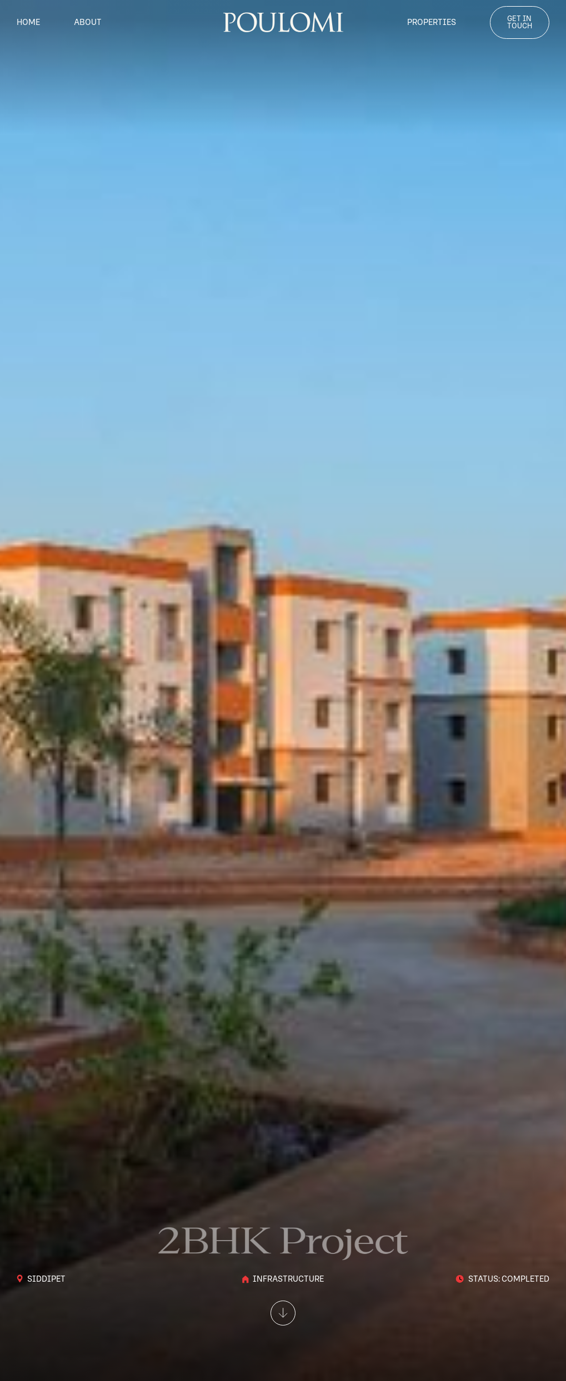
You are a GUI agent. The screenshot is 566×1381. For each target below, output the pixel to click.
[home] (283, 22)
